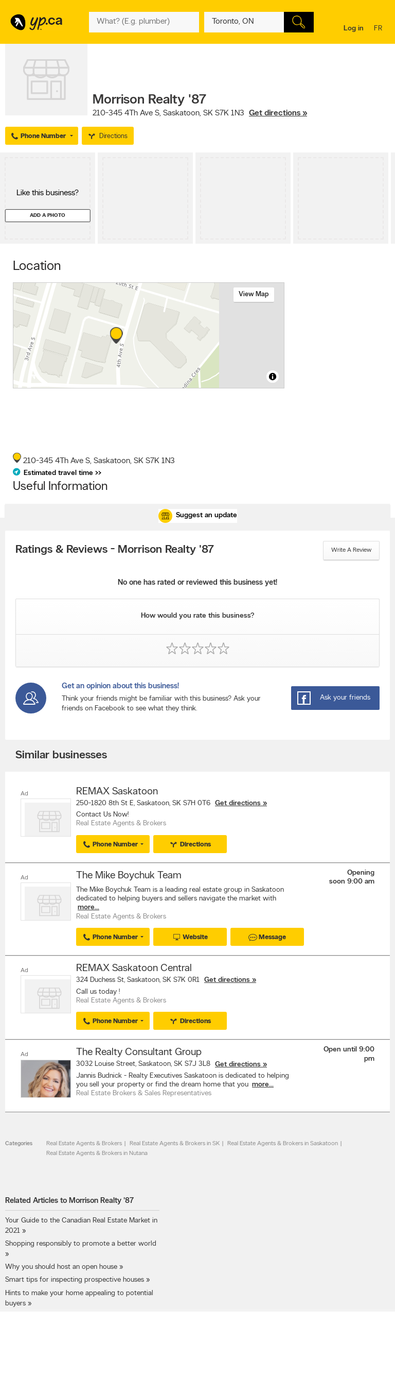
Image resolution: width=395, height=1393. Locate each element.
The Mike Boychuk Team (129, 876)
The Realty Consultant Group (139, 1052)
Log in (354, 28)
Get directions (238, 803)
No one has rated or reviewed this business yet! (197, 583)
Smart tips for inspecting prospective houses (74, 1280)
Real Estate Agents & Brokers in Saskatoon (282, 1143)
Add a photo (47, 215)
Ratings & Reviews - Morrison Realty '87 (114, 550)
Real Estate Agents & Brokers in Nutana (97, 1153)
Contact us (373, 1374)
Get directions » (278, 113)
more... (88, 907)
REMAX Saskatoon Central (134, 968)
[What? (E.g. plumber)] (144, 22)
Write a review (351, 550)
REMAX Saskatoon (117, 792)
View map (254, 294)
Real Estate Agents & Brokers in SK (175, 1143)
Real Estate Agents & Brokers (84, 1143)
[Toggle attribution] (272, 376)
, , (200, 113)
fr (379, 29)
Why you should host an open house (61, 1266)
